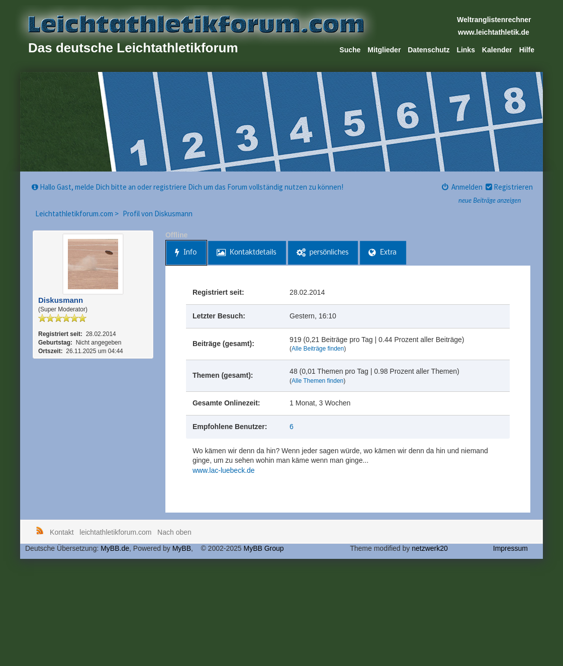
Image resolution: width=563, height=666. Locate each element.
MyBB (181, 548)
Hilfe (526, 50)
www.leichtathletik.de (493, 32)
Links (465, 50)
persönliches (323, 252)
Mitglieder (384, 50)
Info (186, 252)
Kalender (497, 50)
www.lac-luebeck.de (224, 470)
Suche (349, 50)
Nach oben (174, 532)
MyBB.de (115, 548)
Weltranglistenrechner (494, 20)
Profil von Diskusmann (158, 213)
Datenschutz (428, 50)
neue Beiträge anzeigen (489, 200)
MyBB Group (263, 548)
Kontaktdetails (246, 252)
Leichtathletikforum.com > (77, 213)
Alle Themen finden (317, 380)
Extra (382, 252)
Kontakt (61, 532)
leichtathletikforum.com (115, 532)
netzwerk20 (430, 548)
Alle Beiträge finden (318, 348)
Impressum (510, 548)
